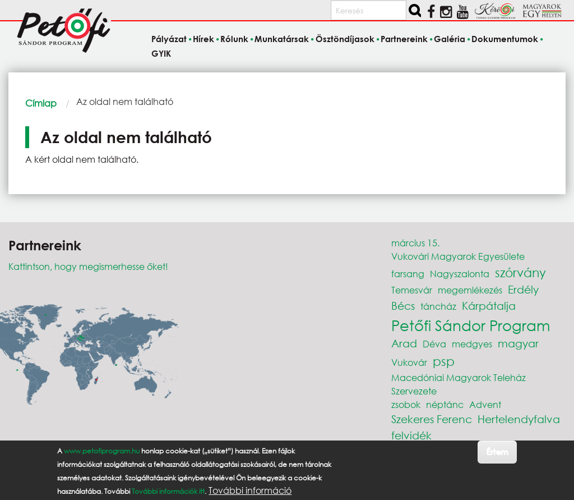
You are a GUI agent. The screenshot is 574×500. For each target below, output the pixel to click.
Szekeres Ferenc (431, 418)
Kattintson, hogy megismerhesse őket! (88, 266)
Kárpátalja (489, 305)
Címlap (41, 103)
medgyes (472, 344)
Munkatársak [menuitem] (281, 39)
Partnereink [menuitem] (404, 39)
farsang (407, 273)
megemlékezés (470, 290)
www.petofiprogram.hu (102, 456)
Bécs (403, 305)
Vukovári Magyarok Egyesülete (458, 256)
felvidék (411, 435)
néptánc (445, 404)
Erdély (523, 289)
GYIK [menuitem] (161, 53)
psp (444, 361)
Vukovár (409, 362)
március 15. (415, 243)
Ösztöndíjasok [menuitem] (345, 39)
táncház (438, 306)
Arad (404, 343)
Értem (497, 457)
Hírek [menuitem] (203, 39)
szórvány (520, 272)
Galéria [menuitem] (449, 39)
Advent (485, 404)
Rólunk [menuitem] (234, 39)
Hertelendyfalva (519, 418)
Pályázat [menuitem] (169, 39)
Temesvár (411, 290)
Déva (434, 344)
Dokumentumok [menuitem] (504, 39)
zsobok (405, 404)
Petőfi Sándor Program (470, 325)
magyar (518, 343)
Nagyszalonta (459, 273)
